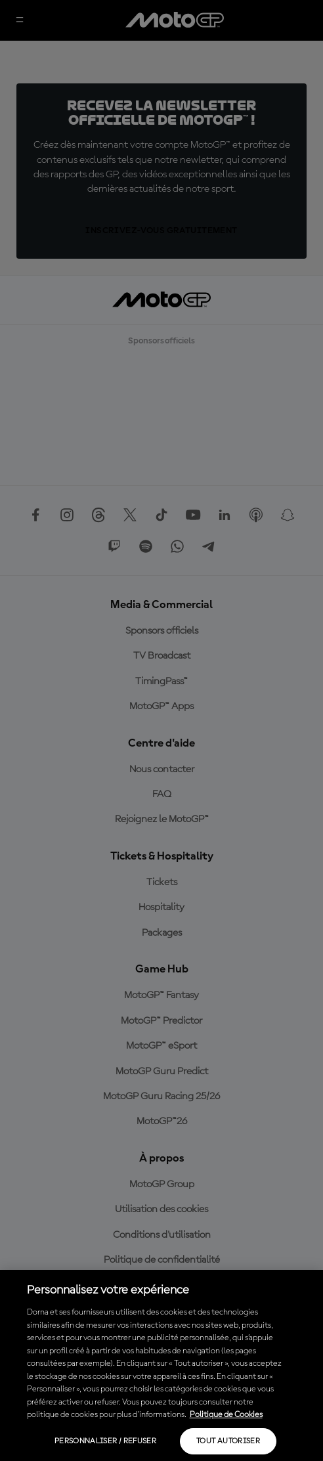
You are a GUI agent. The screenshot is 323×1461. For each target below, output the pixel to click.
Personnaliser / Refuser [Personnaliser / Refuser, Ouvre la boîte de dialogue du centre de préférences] (105, 1441)
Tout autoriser (228, 1441)
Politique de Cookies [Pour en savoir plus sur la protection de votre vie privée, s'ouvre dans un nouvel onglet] (226, 1414)
